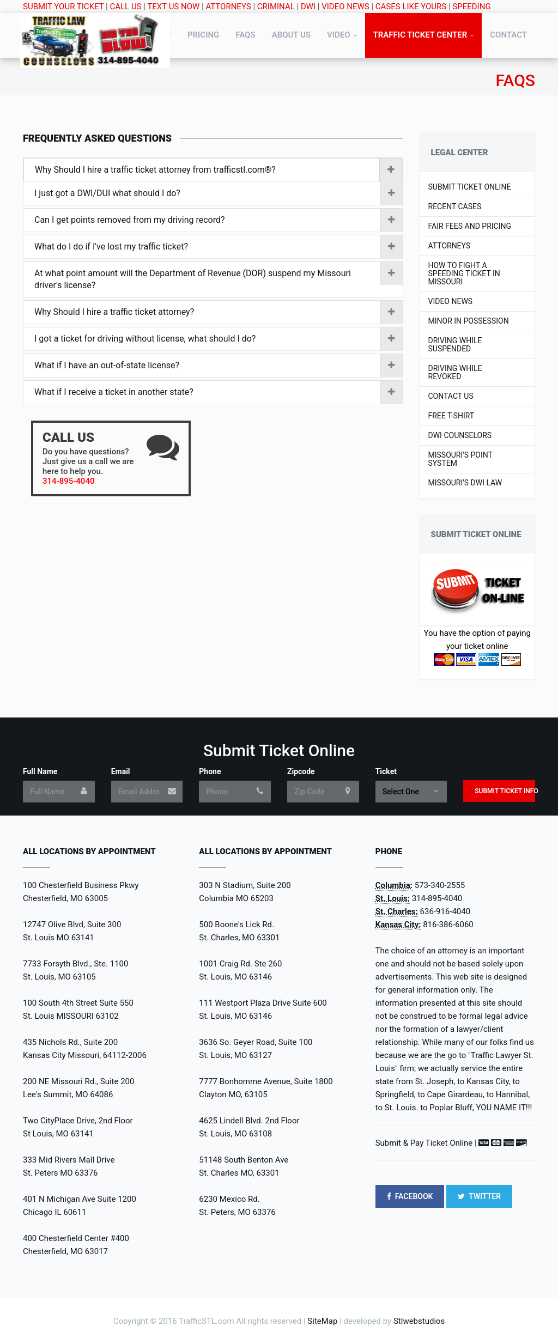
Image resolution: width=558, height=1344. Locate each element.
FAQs (245, 35)
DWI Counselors (460, 435)
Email (120, 771)
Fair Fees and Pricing (470, 226)
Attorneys (449, 246)
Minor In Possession (468, 321)
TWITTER (479, 1196)
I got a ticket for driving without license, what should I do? (218, 339)
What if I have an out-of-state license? (218, 366)
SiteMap (322, 1321)
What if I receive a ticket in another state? (218, 392)
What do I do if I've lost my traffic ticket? (218, 247)
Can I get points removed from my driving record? (218, 220)
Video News (450, 301)
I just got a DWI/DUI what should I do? (218, 193)
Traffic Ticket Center (420, 35)
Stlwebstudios (419, 1321)
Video (338, 35)
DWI (308, 6)
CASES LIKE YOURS (410, 6)
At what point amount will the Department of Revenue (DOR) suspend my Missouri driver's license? (218, 278)
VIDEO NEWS (345, 6)
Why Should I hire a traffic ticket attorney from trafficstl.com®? (218, 170)
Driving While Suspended (455, 345)
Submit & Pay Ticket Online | (426, 1143)
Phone (210, 771)
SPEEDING (471, 6)
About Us (291, 35)
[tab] (213, 170)
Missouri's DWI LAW (465, 483)
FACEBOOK (410, 1196)
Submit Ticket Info (505, 791)
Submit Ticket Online (469, 187)
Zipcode (301, 771)
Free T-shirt (451, 416)
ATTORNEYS (228, 6)
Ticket (386, 771)
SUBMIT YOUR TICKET (63, 6)
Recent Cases (455, 207)
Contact (508, 35)
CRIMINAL (276, 6)
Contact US (451, 396)
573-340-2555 (440, 885)
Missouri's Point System (460, 459)
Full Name (40, 771)
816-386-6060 (448, 924)
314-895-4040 (437, 898)
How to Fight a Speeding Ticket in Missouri (464, 273)
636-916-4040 (445, 911)
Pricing (203, 35)
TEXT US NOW (173, 6)
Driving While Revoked (455, 372)
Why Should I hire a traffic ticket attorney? (218, 312)
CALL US (126, 6)
